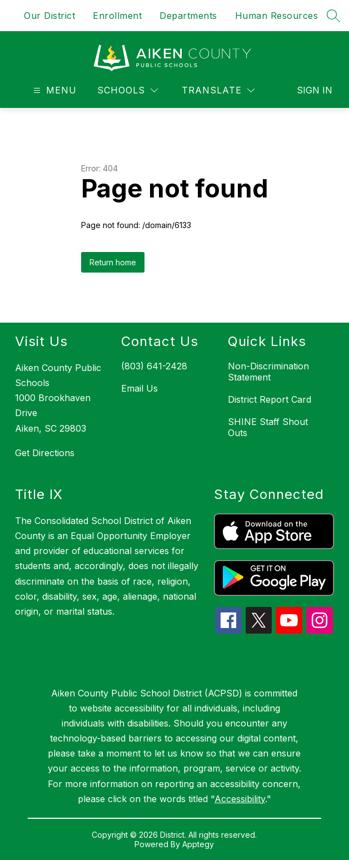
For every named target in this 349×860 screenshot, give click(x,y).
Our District (49, 15)
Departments (188, 15)
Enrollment (117, 15)
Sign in (307, 90)
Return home (112, 262)
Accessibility (240, 798)
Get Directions (44, 452)
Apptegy (198, 844)
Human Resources (276, 15)
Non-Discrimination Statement (268, 371)
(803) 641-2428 (154, 366)
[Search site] (333, 15)
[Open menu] (54, 90)
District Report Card (269, 399)
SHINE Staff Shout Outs (268, 427)
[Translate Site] (218, 90)
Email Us (139, 388)
